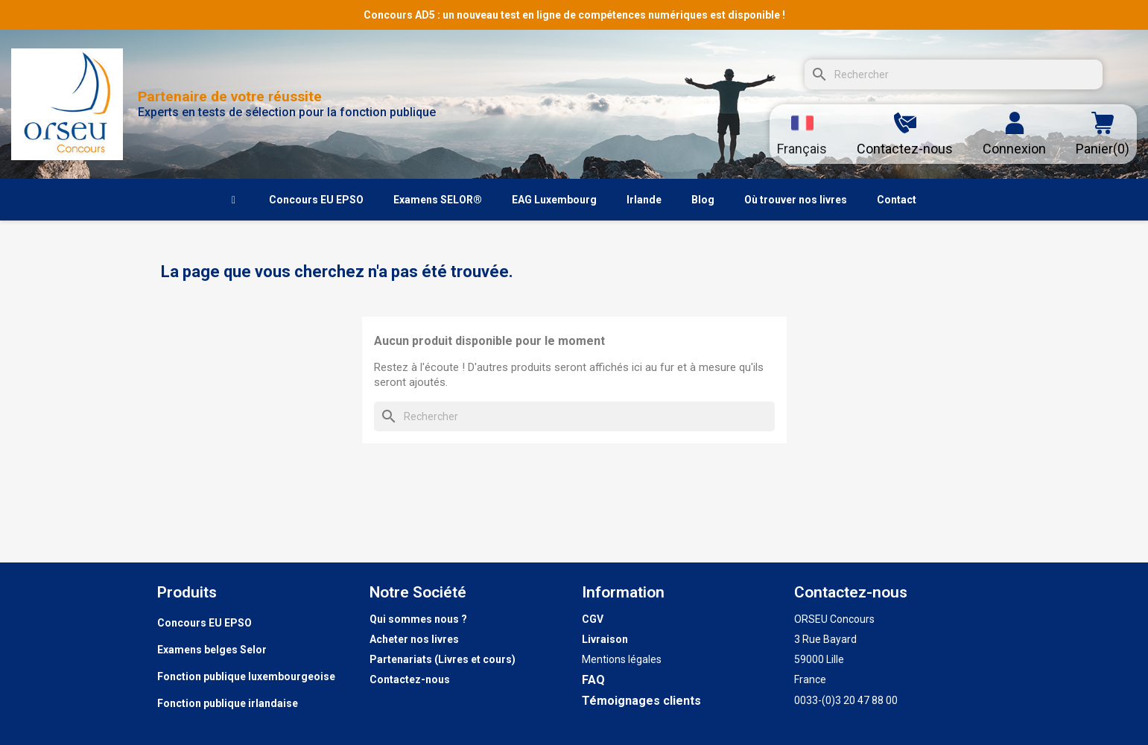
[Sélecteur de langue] (802, 134)
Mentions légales (622, 659)
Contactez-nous (410, 679)
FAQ (593, 680)
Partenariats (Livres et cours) (443, 659)
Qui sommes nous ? (418, 619)
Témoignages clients (641, 701)
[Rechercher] (954, 74)
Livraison (605, 639)
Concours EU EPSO (204, 623)
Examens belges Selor (212, 650)
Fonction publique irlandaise (227, 703)
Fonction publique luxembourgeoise (246, 676)
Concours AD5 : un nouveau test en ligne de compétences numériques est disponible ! (574, 15)
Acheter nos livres (414, 639)
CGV (592, 619)
